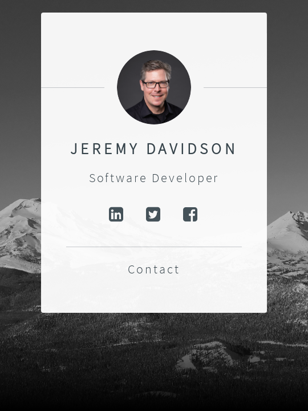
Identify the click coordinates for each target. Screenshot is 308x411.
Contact (154, 269)
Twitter (154, 215)
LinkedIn (116, 215)
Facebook (191, 215)
